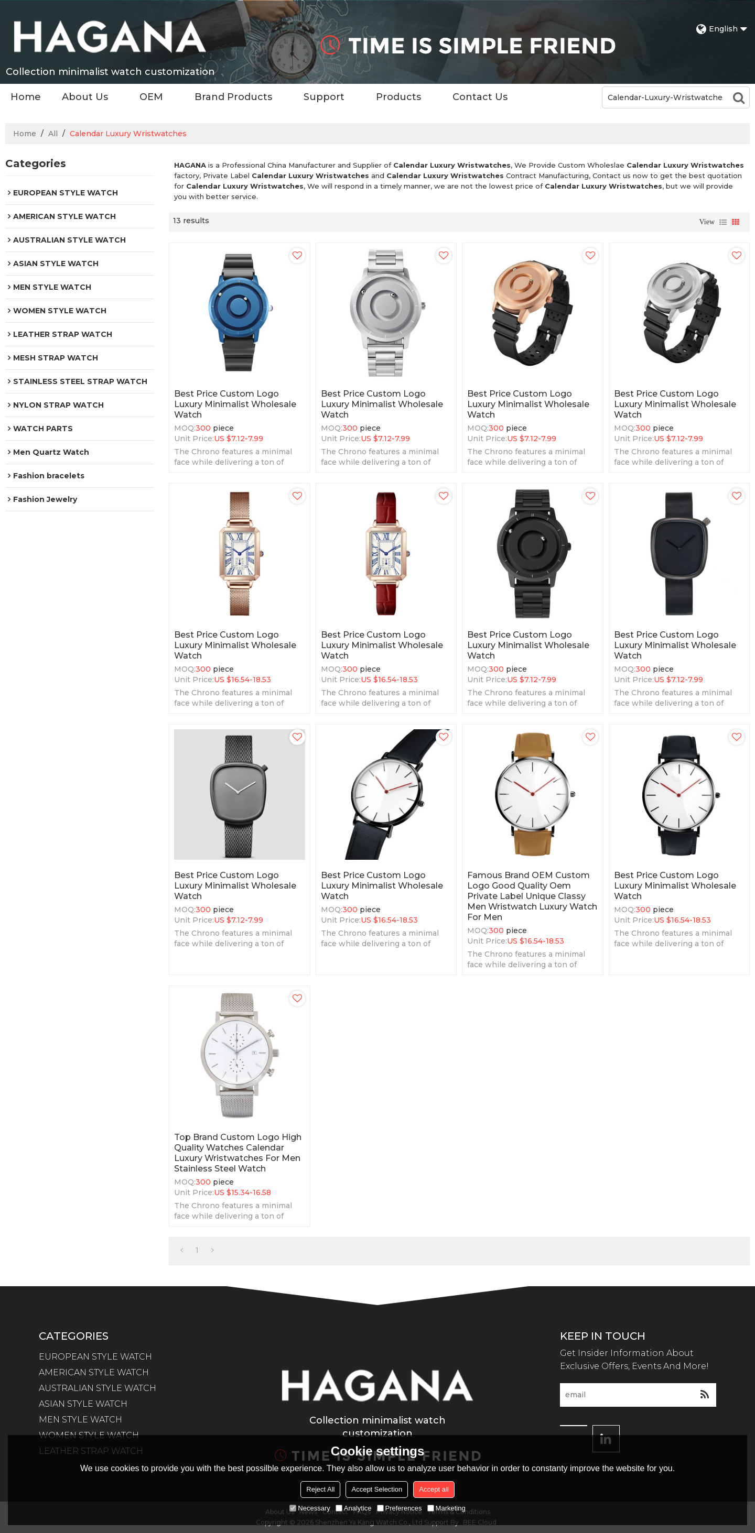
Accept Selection (376, 1489)
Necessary (309, 1508)
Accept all (433, 1489)
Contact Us (480, 97)
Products (398, 97)
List (723, 222)
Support (324, 97)
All (53, 133)
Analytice (354, 1508)
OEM (151, 97)
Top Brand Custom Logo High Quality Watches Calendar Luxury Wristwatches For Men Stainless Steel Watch (237, 1153)
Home (25, 97)
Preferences (399, 1508)
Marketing (446, 1508)
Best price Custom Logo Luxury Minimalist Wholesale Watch (235, 404)
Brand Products (233, 97)
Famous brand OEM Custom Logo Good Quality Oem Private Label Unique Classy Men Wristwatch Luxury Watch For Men (532, 896)
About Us (85, 97)
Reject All (320, 1489)
